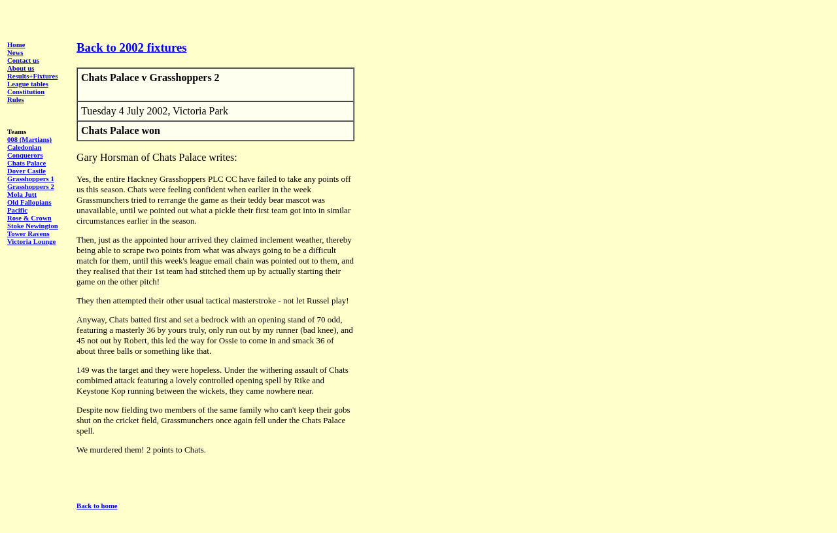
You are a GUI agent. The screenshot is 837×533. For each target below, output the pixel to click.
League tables (27, 84)
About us (20, 68)
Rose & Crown (29, 218)
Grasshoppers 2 (30, 186)
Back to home (97, 505)
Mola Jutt (22, 194)
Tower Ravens (28, 233)
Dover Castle (26, 171)
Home (16, 44)
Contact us (23, 60)
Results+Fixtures (32, 76)
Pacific (17, 210)
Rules (15, 99)
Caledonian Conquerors (25, 151)
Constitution (25, 91)
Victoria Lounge (31, 241)
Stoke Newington (32, 226)
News (15, 52)
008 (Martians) (29, 139)
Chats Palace (26, 163)
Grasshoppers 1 (30, 178)
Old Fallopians (29, 202)
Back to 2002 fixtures (132, 47)
